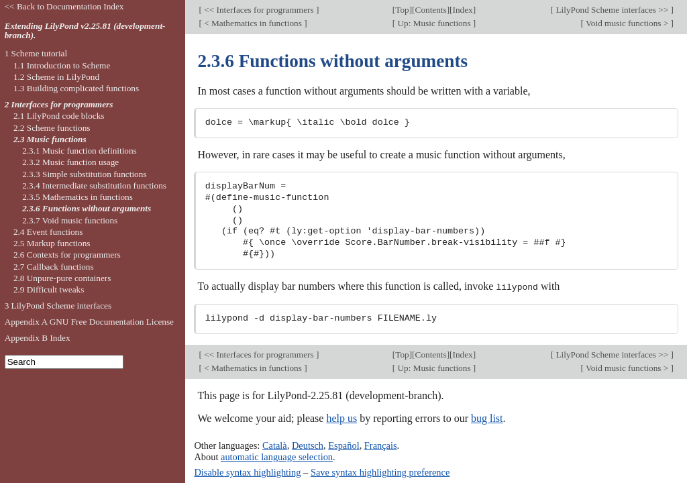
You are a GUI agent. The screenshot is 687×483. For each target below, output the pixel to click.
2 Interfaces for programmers (59, 104)
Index (463, 10)
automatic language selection (277, 456)
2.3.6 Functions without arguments (86, 208)
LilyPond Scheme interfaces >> (611, 10)
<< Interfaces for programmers (259, 10)
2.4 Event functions (48, 232)
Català (274, 445)
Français (380, 445)
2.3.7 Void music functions (69, 220)
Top (402, 10)
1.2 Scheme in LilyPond (56, 77)
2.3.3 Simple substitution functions (84, 174)
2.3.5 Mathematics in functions (77, 197)
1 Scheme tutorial (36, 53)
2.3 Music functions (50, 139)
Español (343, 445)
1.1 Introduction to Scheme (61, 65)
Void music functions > (627, 23)
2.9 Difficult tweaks (49, 289)
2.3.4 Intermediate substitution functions (94, 185)
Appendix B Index (37, 338)
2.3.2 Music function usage (70, 162)
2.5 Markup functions (52, 243)
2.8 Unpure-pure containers (62, 278)
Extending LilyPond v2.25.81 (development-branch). (85, 31)
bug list (487, 418)
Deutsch (307, 445)
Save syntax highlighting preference (380, 471)
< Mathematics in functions (253, 23)
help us (341, 418)
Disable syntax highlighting (247, 471)
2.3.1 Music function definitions (79, 151)
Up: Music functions (434, 23)
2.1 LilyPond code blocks (59, 116)
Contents (431, 10)
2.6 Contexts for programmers (67, 255)
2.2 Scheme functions (52, 128)
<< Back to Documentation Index (64, 6)
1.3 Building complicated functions (76, 88)
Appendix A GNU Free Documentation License (89, 322)
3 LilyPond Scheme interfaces (58, 306)
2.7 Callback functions (53, 267)
